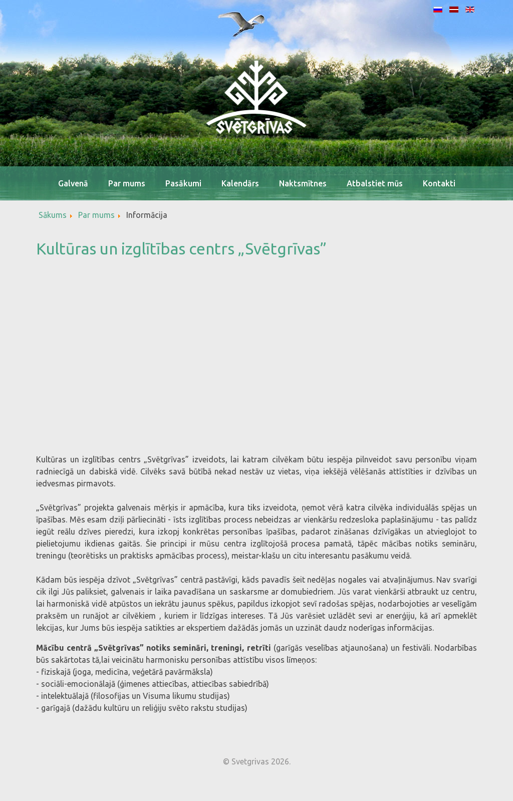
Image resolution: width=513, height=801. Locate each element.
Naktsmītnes (303, 183)
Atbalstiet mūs (375, 183)
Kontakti (439, 183)
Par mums (126, 183)
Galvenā (73, 183)
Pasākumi (183, 183)
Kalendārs (240, 183)
